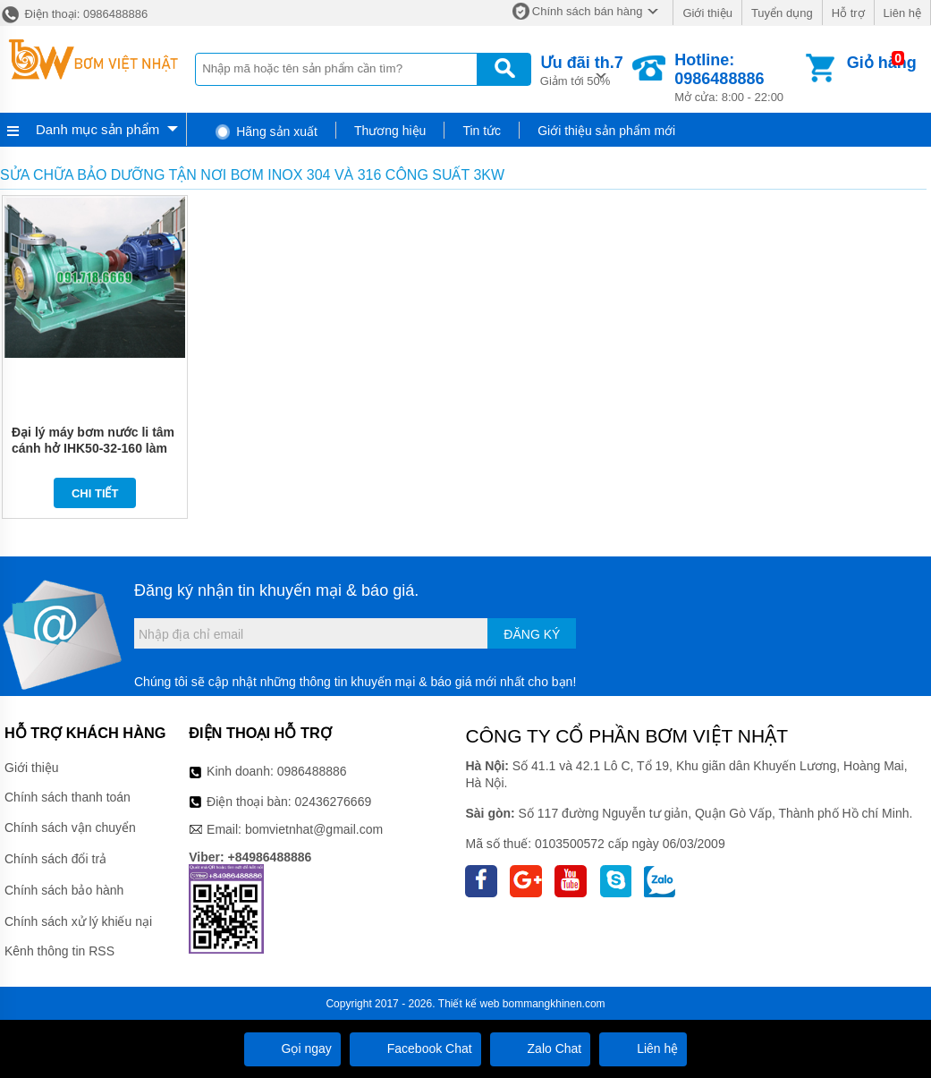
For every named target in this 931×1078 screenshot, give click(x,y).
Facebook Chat (415, 1048)
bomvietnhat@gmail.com (314, 829)
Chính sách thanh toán (67, 797)
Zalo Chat (540, 1048)
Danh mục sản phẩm (97, 129)
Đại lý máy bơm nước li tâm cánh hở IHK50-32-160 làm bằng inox (93, 448)
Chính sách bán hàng (587, 11)
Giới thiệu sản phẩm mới (606, 130)
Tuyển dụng (782, 13)
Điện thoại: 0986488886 (74, 14)
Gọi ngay (292, 1048)
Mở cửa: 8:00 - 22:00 (737, 77)
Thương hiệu (390, 130)
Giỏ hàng (882, 63)
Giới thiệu (707, 13)
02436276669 (333, 801)
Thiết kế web (469, 1003)
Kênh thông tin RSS (59, 951)
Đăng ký (532, 634)
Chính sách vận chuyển (70, 827)
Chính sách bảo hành (63, 890)
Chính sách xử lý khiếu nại (78, 921)
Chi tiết (95, 493)
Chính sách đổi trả (55, 859)
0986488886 (312, 771)
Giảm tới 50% (581, 69)
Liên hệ (902, 13)
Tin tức (481, 130)
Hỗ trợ (848, 13)
